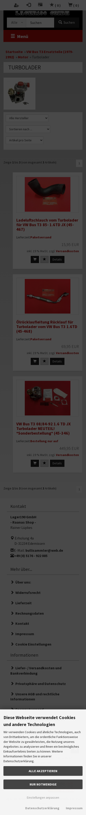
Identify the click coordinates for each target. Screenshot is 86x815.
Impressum (74, 808)
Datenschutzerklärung (42, 808)
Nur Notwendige (43, 784)
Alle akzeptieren (43, 771)
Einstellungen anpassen (43, 797)
